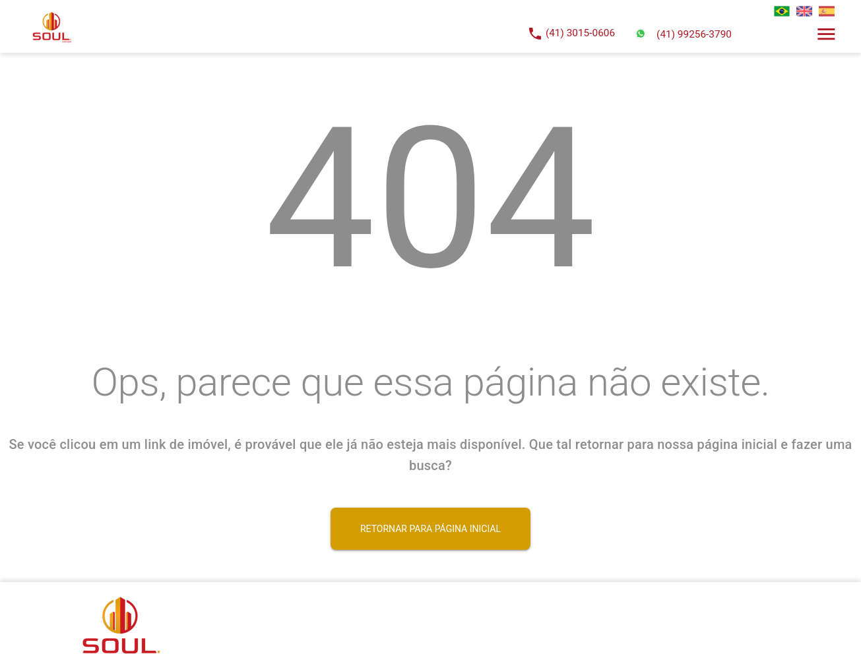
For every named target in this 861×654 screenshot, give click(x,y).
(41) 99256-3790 (694, 34)
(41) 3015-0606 (580, 33)
